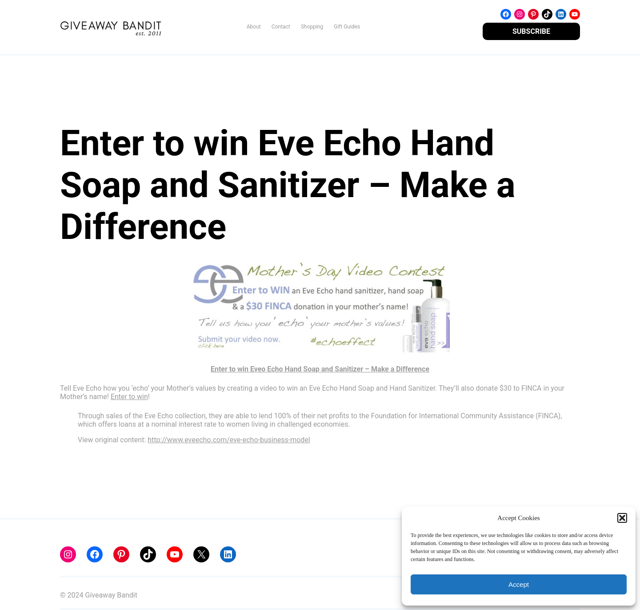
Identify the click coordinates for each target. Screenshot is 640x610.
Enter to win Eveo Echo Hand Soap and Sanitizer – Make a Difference (320, 369)
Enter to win (129, 396)
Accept (518, 584)
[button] (622, 517)
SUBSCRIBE (531, 31)
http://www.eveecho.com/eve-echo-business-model (229, 440)
